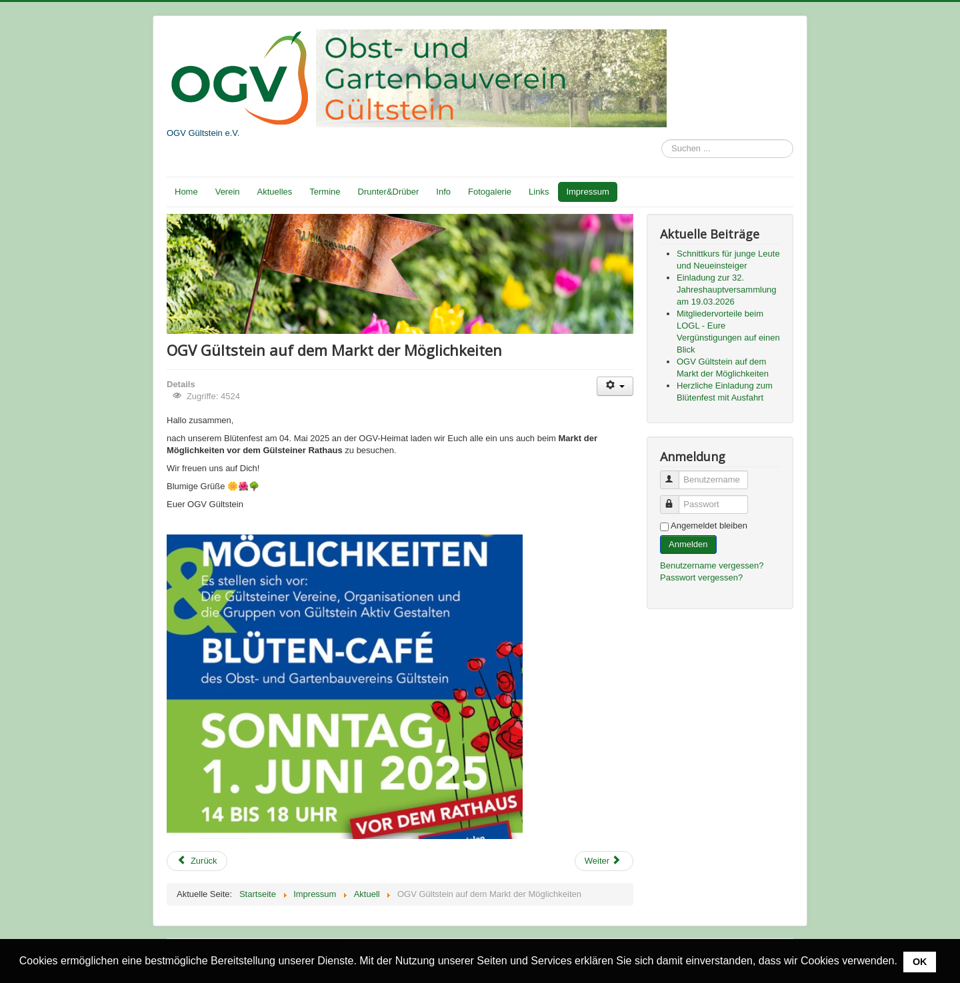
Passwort (675, 498)
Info (443, 192)
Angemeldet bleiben (709, 525)
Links (539, 192)
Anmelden (688, 544)
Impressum (587, 192)
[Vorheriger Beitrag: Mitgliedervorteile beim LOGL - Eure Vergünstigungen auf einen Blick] (197, 861)
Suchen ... (661, 139)
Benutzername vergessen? (711, 565)
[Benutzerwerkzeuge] (615, 386)
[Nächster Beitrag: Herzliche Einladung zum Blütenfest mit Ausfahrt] (604, 861)
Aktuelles (275, 192)
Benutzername (675, 474)
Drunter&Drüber (388, 192)
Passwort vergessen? (701, 577)
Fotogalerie (489, 192)
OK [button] (920, 961)
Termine (324, 192)
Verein (227, 192)
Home (186, 192)
